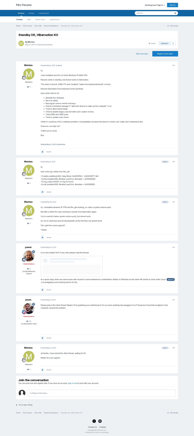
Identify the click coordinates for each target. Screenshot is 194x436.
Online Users (40, 19)
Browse (21, 14)
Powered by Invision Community (97, 432)
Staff (29, 19)
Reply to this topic (165, 54)
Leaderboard (54, 19)
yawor (28, 247)
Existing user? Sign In (155, 5)
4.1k (28, 321)
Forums (19, 19)
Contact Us (92, 427)
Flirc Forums (23, 5)
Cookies (102, 427)
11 (29, 87)
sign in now (72, 383)
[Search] (147, 13)
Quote (49, 152)
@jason (170, 279)
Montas (31, 42)
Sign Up (172, 5)
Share (152, 43)
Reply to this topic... (39, 393)
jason (28, 299)
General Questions (45, 45)
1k (29, 269)
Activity (31, 13)
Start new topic (142, 54)
